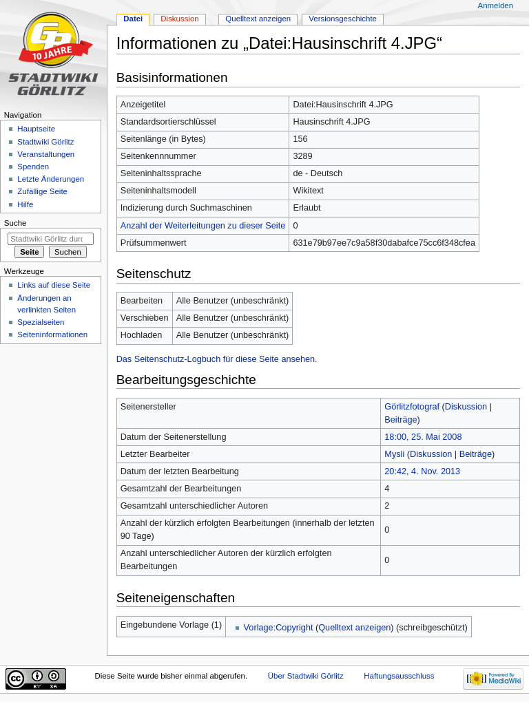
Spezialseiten (40, 322)
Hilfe (25, 204)
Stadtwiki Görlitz (45, 142)
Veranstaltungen (45, 154)
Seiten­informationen (52, 334)
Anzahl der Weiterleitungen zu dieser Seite (203, 226)
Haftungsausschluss (399, 676)
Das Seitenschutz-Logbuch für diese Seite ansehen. (217, 359)
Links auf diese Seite (53, 285)
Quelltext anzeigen (354, 627)
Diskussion (466, 407)
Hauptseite (36, 129)
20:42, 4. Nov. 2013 (422, 471)
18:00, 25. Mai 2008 (422, 437)
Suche (15, 223)
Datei (133, 18)
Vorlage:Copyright (278, 627)
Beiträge (400, 420)
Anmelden (496, 5)
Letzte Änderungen (50, 179)
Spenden (33, 166)
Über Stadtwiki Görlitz (306, 676)
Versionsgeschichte (343, 18)
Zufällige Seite (42, 191)
